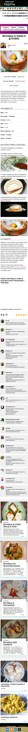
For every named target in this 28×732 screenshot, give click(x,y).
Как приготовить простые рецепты (7, 3)
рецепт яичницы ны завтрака (16, 100)
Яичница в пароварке (9, 604)
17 (8, 47)
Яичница (6, 522)
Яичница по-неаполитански (11, 565)
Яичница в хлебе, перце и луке (12, 525)
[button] (26, 3)
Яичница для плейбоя (10, 643)
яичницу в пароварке (20, 267)
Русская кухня (20, 81)
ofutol (13, 45)
